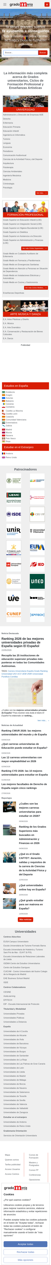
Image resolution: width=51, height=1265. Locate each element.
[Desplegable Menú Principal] (4, 4)
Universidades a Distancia (15, 1022)
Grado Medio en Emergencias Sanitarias (21, 265)
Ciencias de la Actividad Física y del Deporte (22, 159)
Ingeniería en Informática (14, 135)
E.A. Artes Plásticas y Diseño (16, 319)
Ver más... (42, 193)
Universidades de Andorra (14, 1122)
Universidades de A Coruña (15, 1031)
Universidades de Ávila (13, 1039)
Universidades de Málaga (14, 1080)
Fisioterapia (8, 167)
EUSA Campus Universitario (15, 942)
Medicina (7, 180)
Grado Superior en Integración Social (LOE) (22, 224)
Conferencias (35, 1175)
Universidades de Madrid (14, 1076)
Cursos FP (34, 1170)
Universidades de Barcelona (15, 1044)
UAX (15, 674)
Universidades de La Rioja (15, 1060)
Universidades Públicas (13, 1018)
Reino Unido (11, 457)
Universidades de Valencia (15, 1104)
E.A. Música (8, 323)
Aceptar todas (25, 1244)
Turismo (6, 139)
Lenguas (7, 143)
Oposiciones (34, 1180)
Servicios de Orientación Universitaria (20, 1136)
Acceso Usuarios (12, 1169)
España (30, 671)
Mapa (7, 1155)
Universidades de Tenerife (15, 1096)
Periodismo (8, 151)
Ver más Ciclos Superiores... (34, 248)
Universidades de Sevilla (14, 1100)
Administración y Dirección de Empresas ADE (23, 115)
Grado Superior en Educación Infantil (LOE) (22, 220)
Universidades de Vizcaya (14, 1048)
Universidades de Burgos (14, 1052)
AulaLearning (9, 996)
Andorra (9, 453)
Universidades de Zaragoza (15, 1112)
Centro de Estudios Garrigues (16, 967)
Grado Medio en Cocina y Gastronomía (20, 282)
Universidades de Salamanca (16, 1092)
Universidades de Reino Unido (16, 1126)
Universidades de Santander (16, 1056)
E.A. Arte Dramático (12, 327)
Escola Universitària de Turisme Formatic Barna (24, 946)
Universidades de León (13, 1068)
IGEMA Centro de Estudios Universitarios (21, 963)
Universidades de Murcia (14, 1084)
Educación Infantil (11, 131)
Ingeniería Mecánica (12, 175)
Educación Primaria (11, 127)
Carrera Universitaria (17, 671)
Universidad (6, 674)
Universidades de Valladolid (15, 1108)
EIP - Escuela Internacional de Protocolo (21, 1004)
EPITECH (7, 1000)
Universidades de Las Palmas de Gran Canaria (24, 1064)
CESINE (7, 992)
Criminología (8, 184)
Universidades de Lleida (14, 1072)
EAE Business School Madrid (16, 978)
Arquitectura (8, 163)
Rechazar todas (25, 1252)
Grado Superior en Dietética (15, 232)
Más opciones (25, 1260)
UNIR (29, 674)
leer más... (44, 720)
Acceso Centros (12, 1174)
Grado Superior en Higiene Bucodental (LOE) (23, 228)
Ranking (44, 671)
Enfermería (8, 123)
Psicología (7, 188)
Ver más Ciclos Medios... (36, 288)
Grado (37, 671)
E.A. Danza (8, 338)
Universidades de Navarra (15, 1088)
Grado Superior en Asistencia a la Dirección (22, 236)
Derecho (6, 119)
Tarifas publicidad (12, 1165)
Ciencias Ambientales (12, 171)
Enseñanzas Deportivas (13, 293)
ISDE (5, 982)
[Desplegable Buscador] (47, 4)
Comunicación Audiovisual (14, 155)
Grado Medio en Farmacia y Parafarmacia (21, 260)
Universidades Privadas (13, 1014)
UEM (24, 674)
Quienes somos (12, 1160)
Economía (7, 147)
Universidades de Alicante (14, 1035)
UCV (19, 674)
